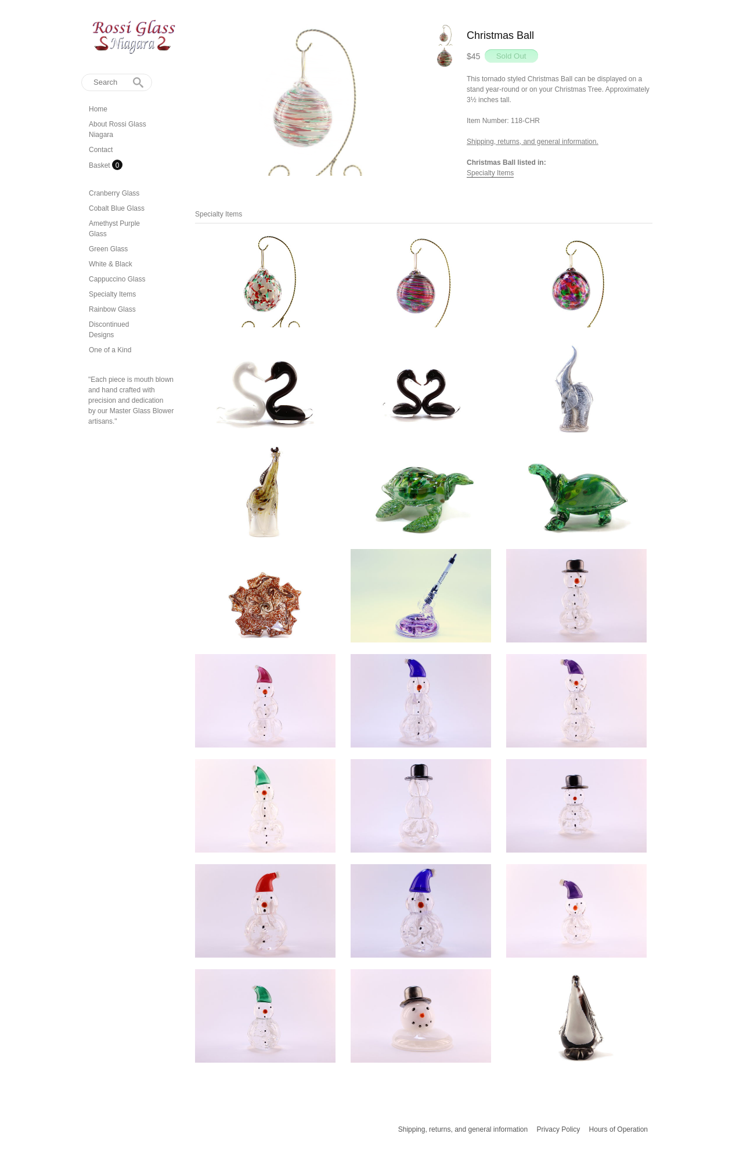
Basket (100, 165)
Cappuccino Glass (117, 279)
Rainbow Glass (112, 309)
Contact (101, 150)
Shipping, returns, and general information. (532, 142)
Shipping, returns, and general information (463, 1129)
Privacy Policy (558, 1129)
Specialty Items (112, 294)
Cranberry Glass (114, 193)
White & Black (110, 264)
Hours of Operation (618, 1129)
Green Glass (108, 249)
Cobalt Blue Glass (117, 208)
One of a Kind (110, 350)
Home (98, 109)
